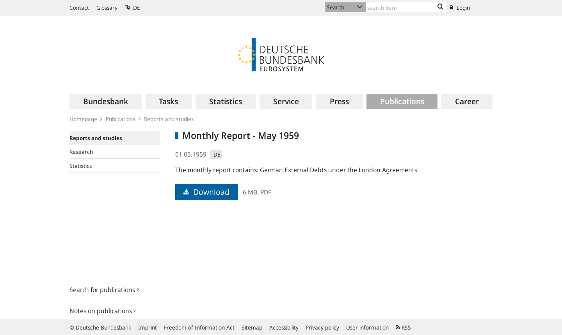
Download (206, 192)
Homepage (83, 119)
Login (460, 7)
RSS (403, 327)
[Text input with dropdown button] (406, 7)
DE (132, 7)
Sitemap (252, 327)
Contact (79, 7)
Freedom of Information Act (199, 327)
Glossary (106, 7)
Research (81, 151)
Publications (120, 119)
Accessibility (284, 327)
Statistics (80, 165)
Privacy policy (322, 327)
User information (367, 327)
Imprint (147, 327)
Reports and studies (169, 119)
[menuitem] (105, 101)
